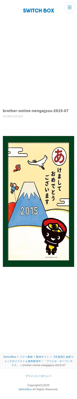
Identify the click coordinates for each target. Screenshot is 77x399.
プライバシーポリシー (38, 376)
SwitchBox (25, 389)
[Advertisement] (38, 53)
